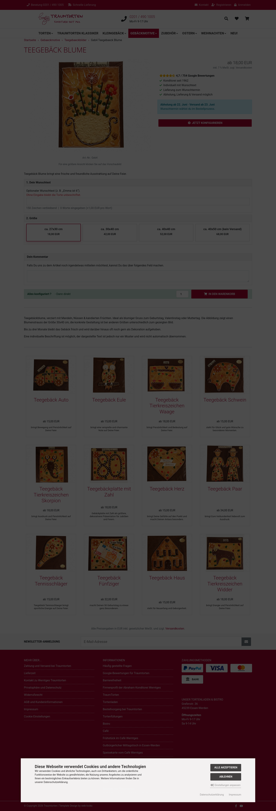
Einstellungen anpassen (225, 785)
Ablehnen (225, 776)
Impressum (235, 794)
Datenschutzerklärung (212, 794)
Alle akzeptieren (225, 767)
